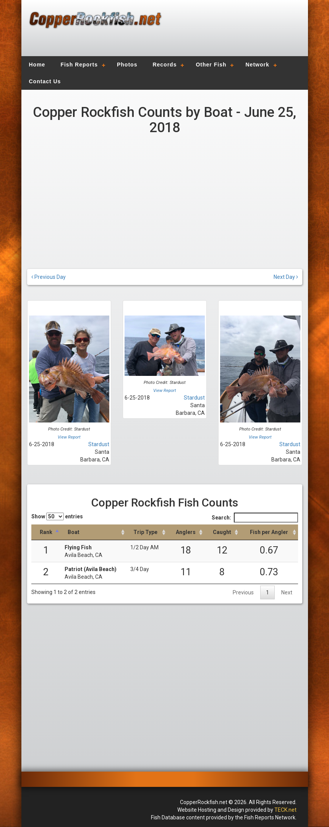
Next (286, 592)
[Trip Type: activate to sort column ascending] (146, 532)
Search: (255, 518)
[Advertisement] (232, 32)
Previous (243, 592)
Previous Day (48, 277)
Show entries (57, 516)
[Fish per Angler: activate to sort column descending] (269, 532)
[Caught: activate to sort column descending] (222, 532)
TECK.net (285, 810)
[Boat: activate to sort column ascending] (93, 532)
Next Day (286, 277)
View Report (69, 437)
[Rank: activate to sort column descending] (46, 532)
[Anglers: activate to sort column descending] (185, 532)
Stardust (98, 444)
